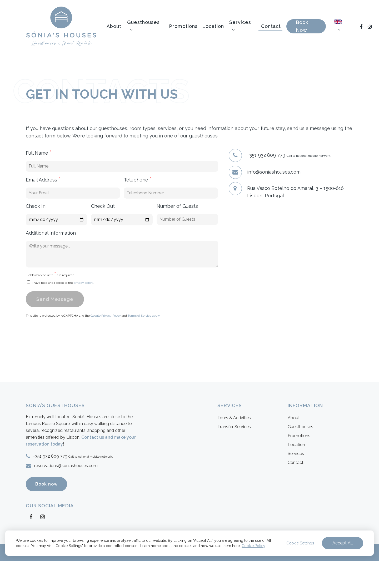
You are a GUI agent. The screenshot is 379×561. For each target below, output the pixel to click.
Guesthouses (300, 426)
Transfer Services (234, 426)
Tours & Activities (234, 417)
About (294, 417)
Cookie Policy (253, 546)
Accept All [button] (342, 542)
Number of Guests (177, 206)
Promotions (299, 435)
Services (296, 453)
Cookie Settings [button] (300, 543)
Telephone (137, 179)
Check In (36, 206)
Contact (295, 462)
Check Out (103, 206)
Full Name (38, 152)
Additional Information (51, 233)
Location (296, 444)
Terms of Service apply (144, 316)
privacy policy (83, 283)
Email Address (43, 179)
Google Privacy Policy (106, 316)
